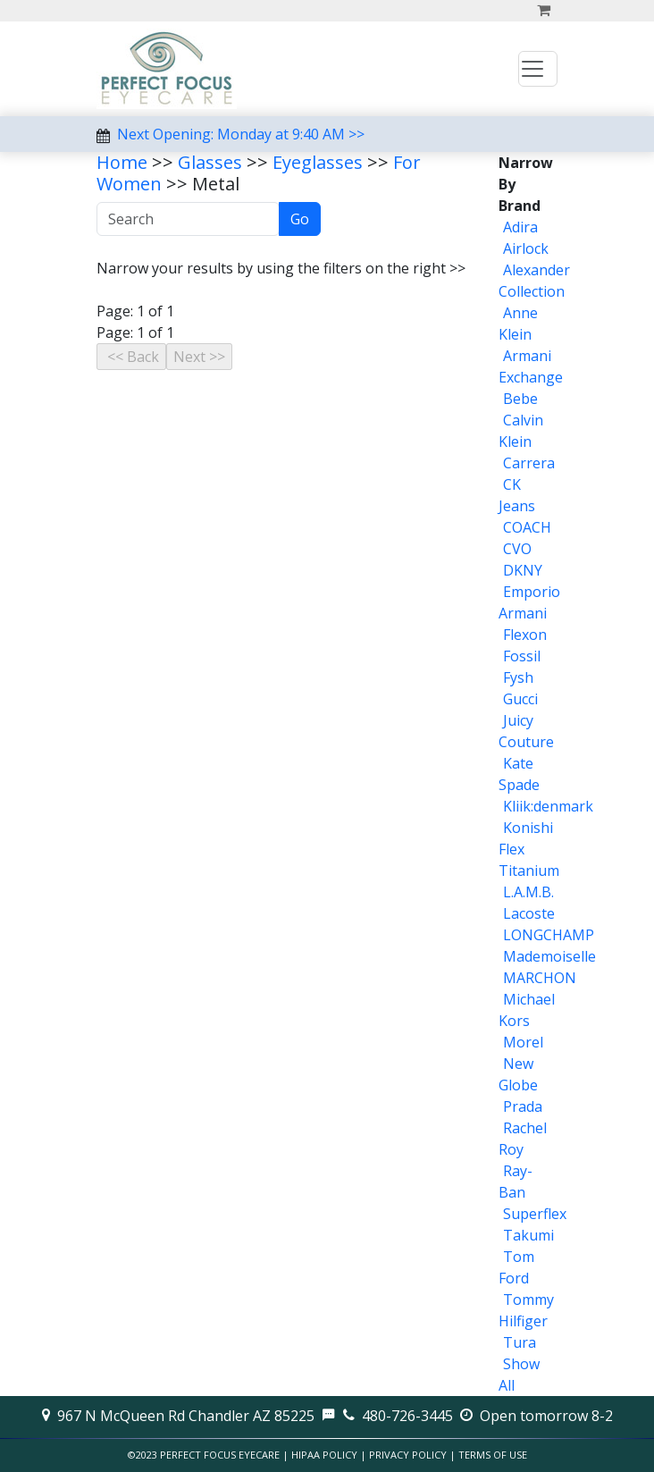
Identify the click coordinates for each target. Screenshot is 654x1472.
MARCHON (539, 978)
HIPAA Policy (324, 1454)
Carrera (529, 463)
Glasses (210, 162)
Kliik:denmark (548, 806)
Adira (520, 227)
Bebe (520, 398)
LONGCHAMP (548, 935)
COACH (527, 527)
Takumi (528, 1235)
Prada (522, 1106)
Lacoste (529, 913)
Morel (523, 1042)
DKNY (522, 570)
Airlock (526, 248)
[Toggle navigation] (538, 69)
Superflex (534, 1214)
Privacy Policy (408, 1454)
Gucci (520, 699)
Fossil (522, 656)
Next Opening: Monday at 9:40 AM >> (241, 134)
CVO (517, 549)
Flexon (525, 634)
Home (121, 162)
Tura (519, 1342)
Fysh (518, 677)
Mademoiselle (549, 956)
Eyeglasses (317, 162)
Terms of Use (492, 1454)
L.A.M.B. (528, 892)
